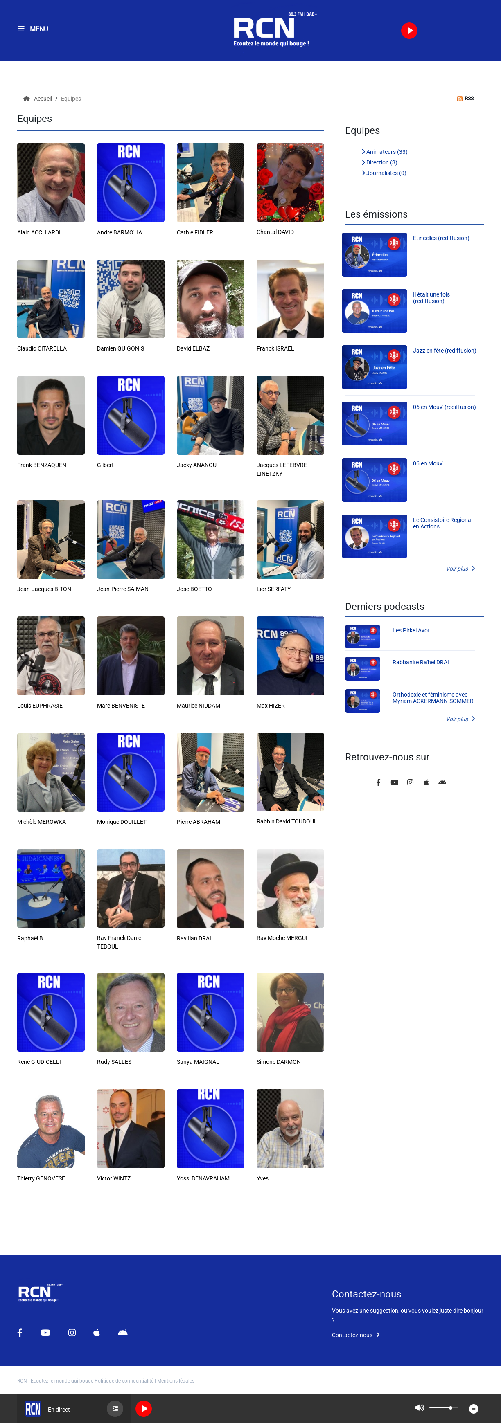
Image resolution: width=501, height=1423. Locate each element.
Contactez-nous (356, 1335)
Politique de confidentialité (124, 1381)
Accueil (38, 98)
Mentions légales (175, 1381)
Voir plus (460, 568)
